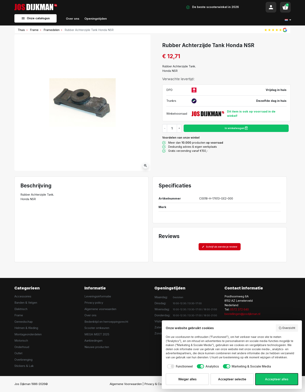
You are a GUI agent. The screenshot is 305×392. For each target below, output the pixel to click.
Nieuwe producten (96, 347)
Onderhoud (21, 347)
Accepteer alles (276, 379)
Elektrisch (20, 309)
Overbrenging (23, 359)
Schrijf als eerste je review (219, 246)
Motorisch (21, 340)
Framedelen (52, 30)
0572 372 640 (239, 309)
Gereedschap (23, 321)
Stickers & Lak (24, 366)
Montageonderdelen (28, 334)
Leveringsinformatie (97, 296)
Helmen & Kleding (26, 328)
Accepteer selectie (232, 379)
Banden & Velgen (25, 302)
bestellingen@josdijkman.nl (242, 314)
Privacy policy (93, 302)
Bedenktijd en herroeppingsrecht (106, 321)
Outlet (18, 353)
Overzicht (287, 328)
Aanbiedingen (93, 340)
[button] (285, 7)
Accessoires (22, 296)
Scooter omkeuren (96, 328)
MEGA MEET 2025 (96, 334)
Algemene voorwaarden (100, 309)
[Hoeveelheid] (172, 128)
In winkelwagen (236, 128)
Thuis (21, 30)
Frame (34, 30)
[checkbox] (179, 366)
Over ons (90, 315)
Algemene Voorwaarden (126, 384)
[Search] (110, 7)
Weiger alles (187, 379)
